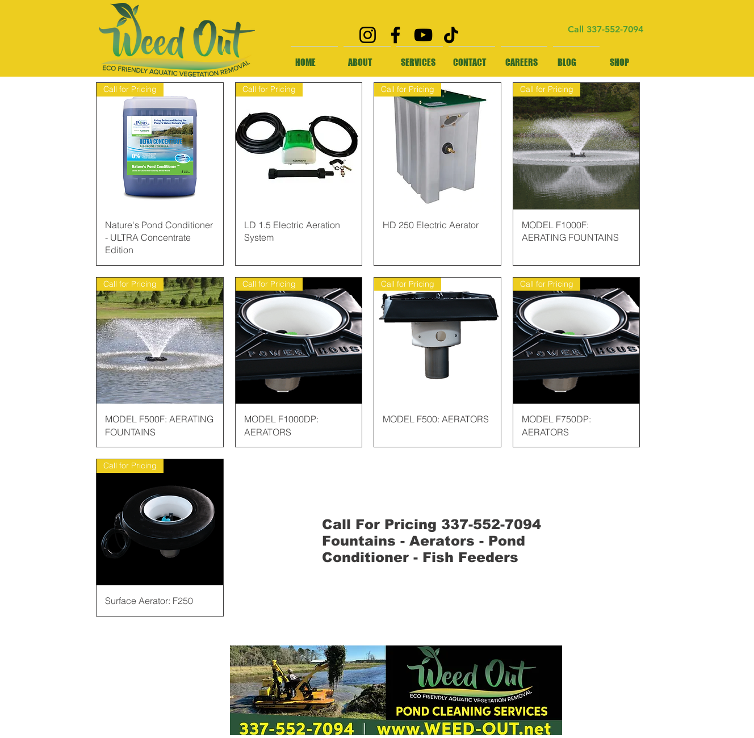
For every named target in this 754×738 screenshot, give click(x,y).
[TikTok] (451, 35)
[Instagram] (368, 35)
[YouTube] (423, 35)
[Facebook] (395, 35)
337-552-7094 (615, 29)
